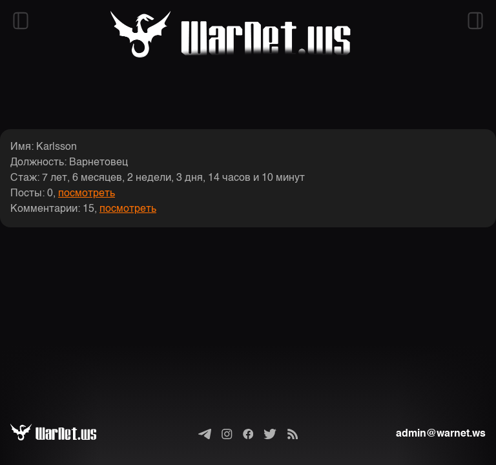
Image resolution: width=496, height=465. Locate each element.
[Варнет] (63, 434)
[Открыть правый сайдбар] (475, 20)
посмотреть (86, 194)
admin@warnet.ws (441, 434)
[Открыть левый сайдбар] (20, 20)
